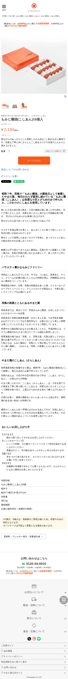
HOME (4, 16)
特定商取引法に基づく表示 (14, 662)
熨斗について (34, 618)
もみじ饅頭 (19, 16)
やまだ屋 (11, 16)
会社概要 (8, 651)
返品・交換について (34, 631)
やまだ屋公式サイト (13, 673)
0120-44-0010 (36, 564)
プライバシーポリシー (11, 656)
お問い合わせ (10, 667)
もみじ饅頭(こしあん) (32, 16)
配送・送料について (34, 605)
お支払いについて (34, 592)
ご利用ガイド (7, 645)
